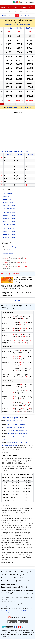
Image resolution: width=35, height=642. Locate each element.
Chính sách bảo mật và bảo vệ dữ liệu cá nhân (13, 613)
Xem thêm (18, 300)
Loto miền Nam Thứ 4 (21, 151)
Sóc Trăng (29, 28)
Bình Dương (18, 433)
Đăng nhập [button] (30, 2)
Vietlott (23, 7)
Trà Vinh (25, 433)
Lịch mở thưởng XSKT (11, 418)
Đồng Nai (9, 28)
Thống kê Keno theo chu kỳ (9, 581)
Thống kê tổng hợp (19, 578)
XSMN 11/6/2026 (8, 196)
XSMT (16, 7)
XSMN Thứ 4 (14, 25)
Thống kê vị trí (21, 575)
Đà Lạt (26, 442)
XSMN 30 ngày (12, 247)
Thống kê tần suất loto (25, 581)
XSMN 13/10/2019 (9, 237)
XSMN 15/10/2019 (9, 231)
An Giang (11, 430)
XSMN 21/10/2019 (9, 212)
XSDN (19, 258)
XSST (19, 266)
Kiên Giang (19, 442)
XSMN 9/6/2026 (8, 202)
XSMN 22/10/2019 (12, 107)
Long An (15, 437)
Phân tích (12, 575)
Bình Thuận (24, 430)
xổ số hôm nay (12, 250)
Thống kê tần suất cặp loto (9, 584)
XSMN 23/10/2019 (24, 25)
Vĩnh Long (10, 433)
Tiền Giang (11, 442)
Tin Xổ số (24, 587)
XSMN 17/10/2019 (9, 225)
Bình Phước (23, 437)
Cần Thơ (19, 28)
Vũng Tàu (15, 424)
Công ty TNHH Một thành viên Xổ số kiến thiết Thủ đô (15, 610)
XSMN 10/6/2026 (8, 199)
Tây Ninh (17, 430)
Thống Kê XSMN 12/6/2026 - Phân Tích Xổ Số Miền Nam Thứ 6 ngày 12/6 (23, 280)
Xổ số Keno (4, 575)
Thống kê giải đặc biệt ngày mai (10, 587)
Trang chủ (4, 572)
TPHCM (9, 421)
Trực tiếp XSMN (8, 253)
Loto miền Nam (6, 151)
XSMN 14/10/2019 (9, 234)
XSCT (18, 262)
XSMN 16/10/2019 (9, 228)
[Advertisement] (17, 131)
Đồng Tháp (16, 421)
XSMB (3, 7)
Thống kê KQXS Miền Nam (10, 274)
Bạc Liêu (22, 424)
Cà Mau (23, 421)
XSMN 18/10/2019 (9, 222)
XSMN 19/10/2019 (9, 218)
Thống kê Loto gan (6, 578)
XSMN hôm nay (8, 193)
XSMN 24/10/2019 (25, 107)
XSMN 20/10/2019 (9, 215)
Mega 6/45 (28, 572)
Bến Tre (9, 424)
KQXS (6, 258)
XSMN (9, 7)
